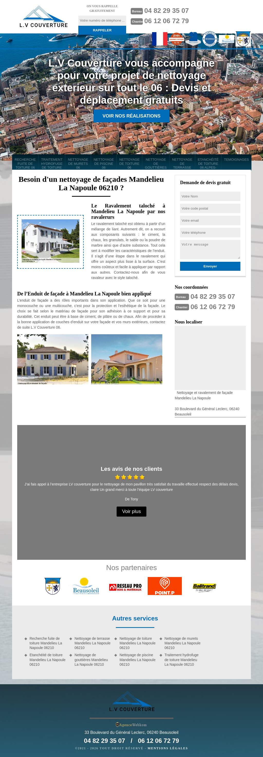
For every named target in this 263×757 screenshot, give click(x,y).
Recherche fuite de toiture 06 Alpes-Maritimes (25, 164)
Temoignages (236, 159)
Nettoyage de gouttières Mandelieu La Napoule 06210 (91, 659)
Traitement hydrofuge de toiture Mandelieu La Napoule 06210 (182, 659)
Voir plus (131, 511)
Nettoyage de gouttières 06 (156, 164)
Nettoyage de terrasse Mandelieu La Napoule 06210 (92, 643)
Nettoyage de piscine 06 (103, 163)
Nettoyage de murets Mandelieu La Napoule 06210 (183, 643)
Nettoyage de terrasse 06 (182, 164)
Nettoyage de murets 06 (78, 163)
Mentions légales (168, 748)
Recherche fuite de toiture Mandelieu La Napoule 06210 (46, 643)
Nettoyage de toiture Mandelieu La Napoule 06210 (137, 643)
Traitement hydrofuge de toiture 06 (51, 164)
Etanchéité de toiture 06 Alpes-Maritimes (208, 164)
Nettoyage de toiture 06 (129, 163)
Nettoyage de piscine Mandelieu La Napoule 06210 (137, 659)
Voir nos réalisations (131, 116)
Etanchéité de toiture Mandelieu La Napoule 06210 (47, 659)
